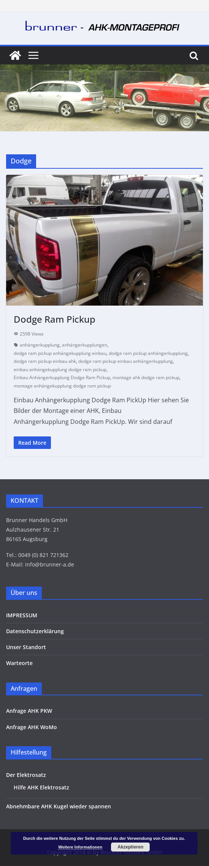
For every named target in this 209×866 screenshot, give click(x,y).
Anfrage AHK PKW (29, 710)
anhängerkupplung (40, 345)
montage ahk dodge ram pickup (145, 377)
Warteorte (19, 663)
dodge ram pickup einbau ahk (45, 361)
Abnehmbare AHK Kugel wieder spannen (58, 806)
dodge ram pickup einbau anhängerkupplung (125, 361)
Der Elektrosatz (26, 774)
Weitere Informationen (80, 847)
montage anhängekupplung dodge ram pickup (62, 386)
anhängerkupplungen (84, 345)
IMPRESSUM (21, 615)
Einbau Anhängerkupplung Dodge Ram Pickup (62, 377)
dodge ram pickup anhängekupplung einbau (60, 353)
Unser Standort (26, 647)
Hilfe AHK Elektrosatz (41, 787)
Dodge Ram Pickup (54, 319)
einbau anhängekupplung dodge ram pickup (60, 369)
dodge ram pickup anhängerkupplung (148, 353)
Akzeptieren (130, 847)
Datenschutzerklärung (35, 631)
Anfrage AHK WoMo (31, 727)
